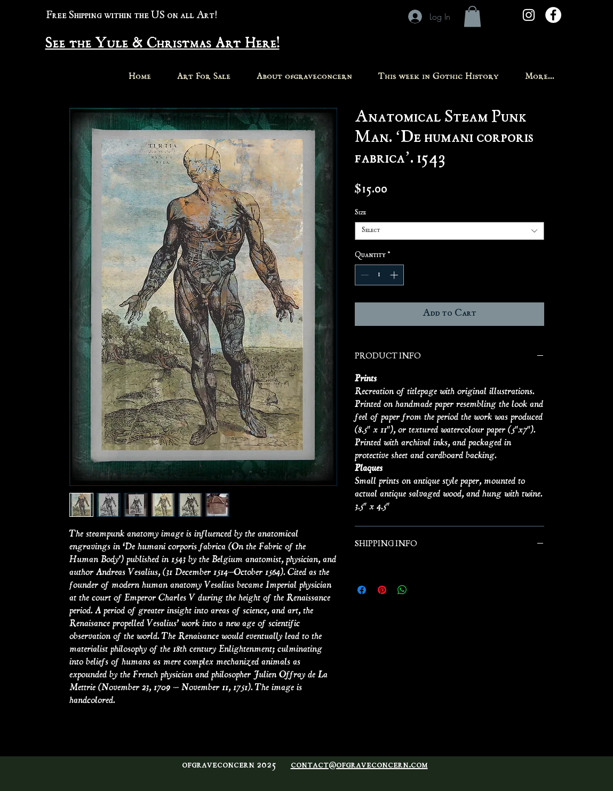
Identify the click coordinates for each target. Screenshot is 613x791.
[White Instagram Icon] (529, 15)
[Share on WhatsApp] (402, 590)
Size (360, 213)
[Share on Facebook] (361, 590)
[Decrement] (363, 275)
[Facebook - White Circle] (553, 15)
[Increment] (395, 275)
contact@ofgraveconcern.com (359, 765)
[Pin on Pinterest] (382, 590)
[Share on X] (422, 590)
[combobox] (449, 231)
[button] (472, 16)
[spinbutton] (379, 275)
